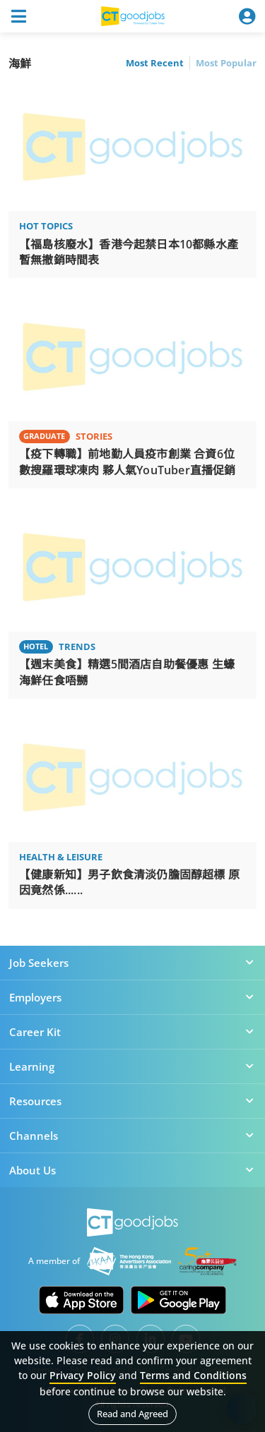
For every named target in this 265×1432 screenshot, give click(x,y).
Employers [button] (132, 997)
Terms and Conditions (193, 1375)
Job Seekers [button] (132, 963)
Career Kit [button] (132, 1032)
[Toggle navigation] (18, 16)
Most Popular (226, 62)
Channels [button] (132, 1136)
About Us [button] (132, 1170)
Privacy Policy (82, 1375)
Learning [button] (132, 1066)
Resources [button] (132, 1101)
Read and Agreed (132, 1413)
